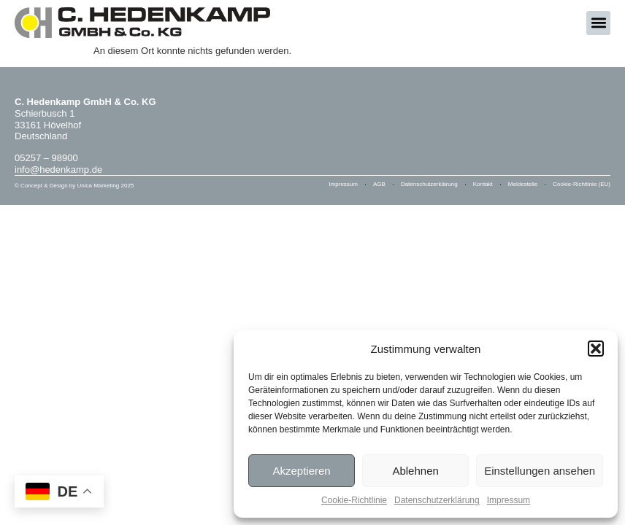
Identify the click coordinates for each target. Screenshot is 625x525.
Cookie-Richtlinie (354, 500)
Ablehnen (415, 470)
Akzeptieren (301, 470)
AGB (379, 184)
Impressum (508, 500)
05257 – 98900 (46, 157)
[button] (595, 348)
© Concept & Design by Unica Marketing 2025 (74, 185)
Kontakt (483, 184)
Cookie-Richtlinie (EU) (581, 184)
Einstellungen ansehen (539, 470)
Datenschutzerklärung (437, 500)
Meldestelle (522, 184)
